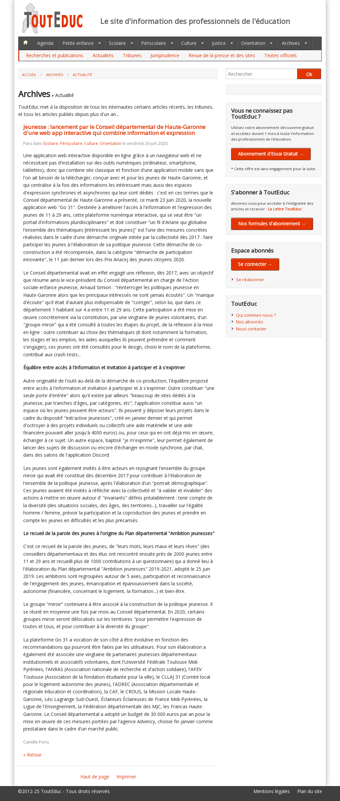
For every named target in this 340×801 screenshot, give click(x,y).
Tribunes (132, 55)
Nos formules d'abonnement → (272, 223)
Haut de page (94, 776)
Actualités (103, 55)
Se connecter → (255, 264)
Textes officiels (280, 55)
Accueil (29, 74)
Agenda (45, 43)
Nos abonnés (249, 322)
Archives (291, 43)
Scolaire (117, 43)
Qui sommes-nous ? (256, 315)
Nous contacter (251, 329)
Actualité (82, 74)
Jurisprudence (164, 55)
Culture (189, 43)
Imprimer (126, 776)
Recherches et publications (54, 55)
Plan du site (309, 791)
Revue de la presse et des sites (222, 55)
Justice (219, 43)
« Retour (32, 754)
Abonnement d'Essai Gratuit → (271, 154)
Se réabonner (250, 280)
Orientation (253, 43)
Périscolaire (153, 43)
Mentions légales (271, 791)
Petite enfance (78, 43)
